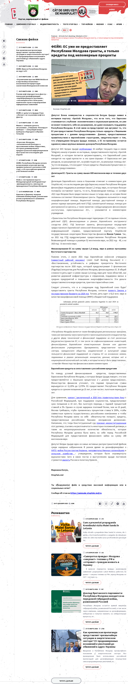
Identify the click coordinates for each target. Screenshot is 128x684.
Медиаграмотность (49, 24)
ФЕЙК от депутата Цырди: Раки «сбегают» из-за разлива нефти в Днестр (30, 115)
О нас (110, 24)
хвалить (66, 460)
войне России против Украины (72, 450)
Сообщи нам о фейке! (112, 5)
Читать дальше (92, 546)
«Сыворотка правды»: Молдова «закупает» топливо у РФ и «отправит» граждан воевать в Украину (101, 560)
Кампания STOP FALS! (26, 24)
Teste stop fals (70, 24)
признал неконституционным (111, 423)
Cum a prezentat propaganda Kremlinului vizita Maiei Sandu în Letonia (101, 525)
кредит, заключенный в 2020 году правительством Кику (96, 397)
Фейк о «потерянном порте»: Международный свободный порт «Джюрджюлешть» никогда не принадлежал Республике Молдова (31, 183)
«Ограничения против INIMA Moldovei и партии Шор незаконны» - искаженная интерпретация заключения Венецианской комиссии (32, 82)
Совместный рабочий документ (68, 260)
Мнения (100, 24)
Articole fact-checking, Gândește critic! (73, 36)
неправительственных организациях (106, 450)
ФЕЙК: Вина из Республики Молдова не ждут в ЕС (31, 70)
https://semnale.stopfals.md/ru (86, 493)
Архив (119, 24)
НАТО (53, 450)
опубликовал (85, 149)
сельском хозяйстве (63, 453)
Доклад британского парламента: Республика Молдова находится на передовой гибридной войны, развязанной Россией (103, 597)
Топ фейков (87, 24)
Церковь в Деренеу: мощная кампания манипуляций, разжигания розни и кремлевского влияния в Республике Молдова (32, 197)
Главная (9, 24)
